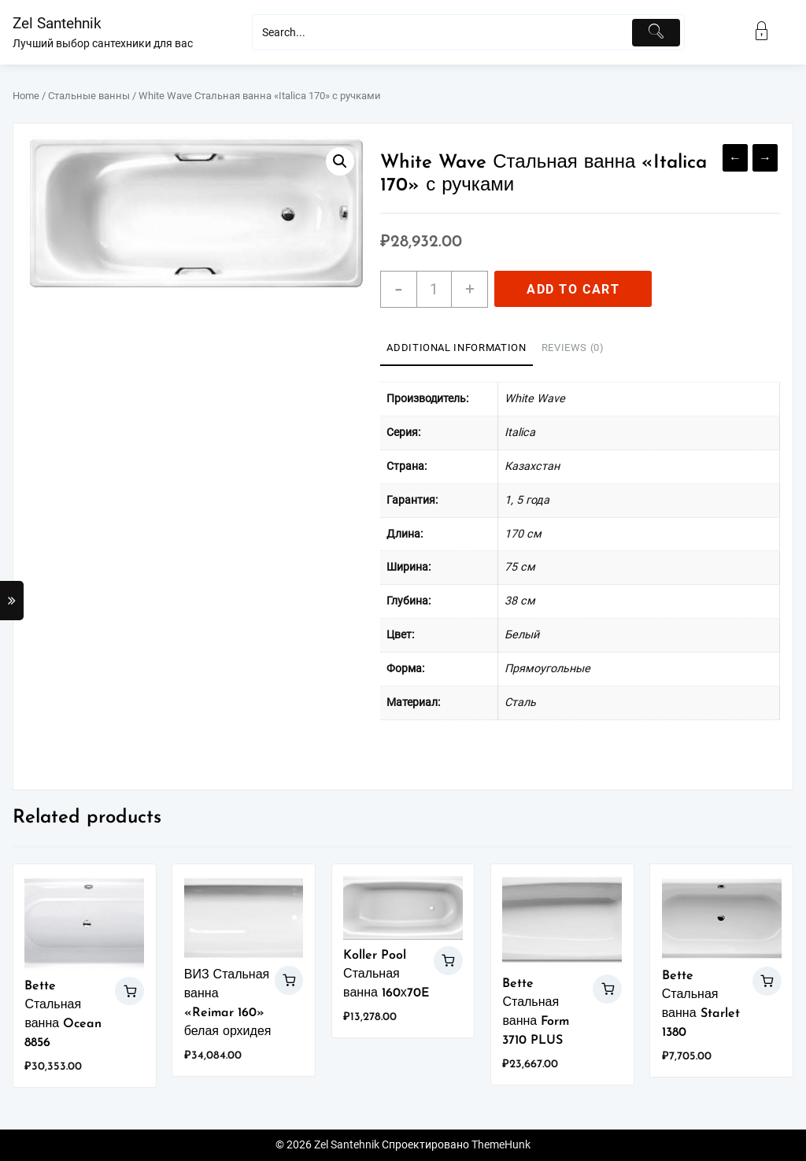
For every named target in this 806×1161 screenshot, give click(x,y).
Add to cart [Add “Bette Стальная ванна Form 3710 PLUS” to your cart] (607, 989)
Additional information (456, 347)
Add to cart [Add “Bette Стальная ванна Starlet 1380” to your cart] (767, 981)
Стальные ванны (89, 96)
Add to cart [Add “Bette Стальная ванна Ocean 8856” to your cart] (129, 991)
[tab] (456, 348)
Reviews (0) (573, 347)
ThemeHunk (501, 1145)
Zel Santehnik (57, 23)
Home (26, 96)
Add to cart (573, 289)
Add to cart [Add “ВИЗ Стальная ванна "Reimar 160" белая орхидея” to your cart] (289, 980)
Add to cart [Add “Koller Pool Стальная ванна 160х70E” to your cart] (448, 960)
